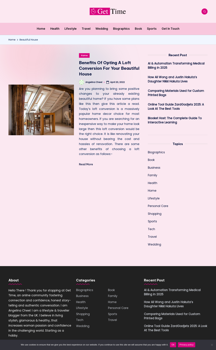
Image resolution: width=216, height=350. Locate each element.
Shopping (154, 214)
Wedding (154, 244)
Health (152, 183)
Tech (151, 229)
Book (151, 160)
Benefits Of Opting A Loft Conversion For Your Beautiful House (109, 68)
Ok (173, 344)
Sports (152, 221)
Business (154, 168)
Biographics (156, 152)
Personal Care (158, 206)
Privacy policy (187, 344)
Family (152, 175)
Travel (152, 237)
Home (84, 55)
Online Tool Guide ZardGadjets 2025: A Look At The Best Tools (176, 106)
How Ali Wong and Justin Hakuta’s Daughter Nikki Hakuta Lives (172, 79)
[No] (211, 344)
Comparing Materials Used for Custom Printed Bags (176, 93)
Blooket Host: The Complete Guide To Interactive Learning (175, 120)
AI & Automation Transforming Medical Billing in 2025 (176, 65)
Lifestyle (154, 198)
